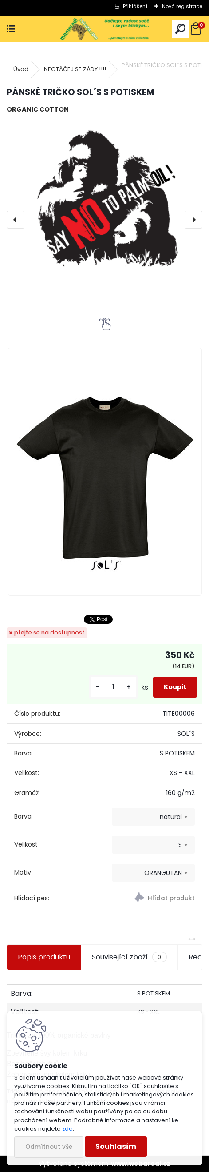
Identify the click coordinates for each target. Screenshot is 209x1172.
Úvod (20, 69)
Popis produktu (44, 957)
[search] (180, 29)
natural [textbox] (171, 816)
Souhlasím (115, 1146)
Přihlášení (135, 6)
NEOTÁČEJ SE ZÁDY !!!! (75, 69)
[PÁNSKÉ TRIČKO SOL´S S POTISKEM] (104, 201)
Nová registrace (182, 6)
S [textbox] (180, 844)
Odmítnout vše (48, 1147)
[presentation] (15, 220)
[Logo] (104, 29)
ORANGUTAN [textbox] (163, 872)
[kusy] (113, 687)
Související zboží (129, 957)
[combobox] (153, 817)
